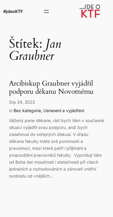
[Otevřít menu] (46, 11)
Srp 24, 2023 (22, 102)
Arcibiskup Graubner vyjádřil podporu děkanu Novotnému (51, 88)
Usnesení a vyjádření (63, 110)
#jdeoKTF (13, 11)
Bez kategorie (27, 110)
